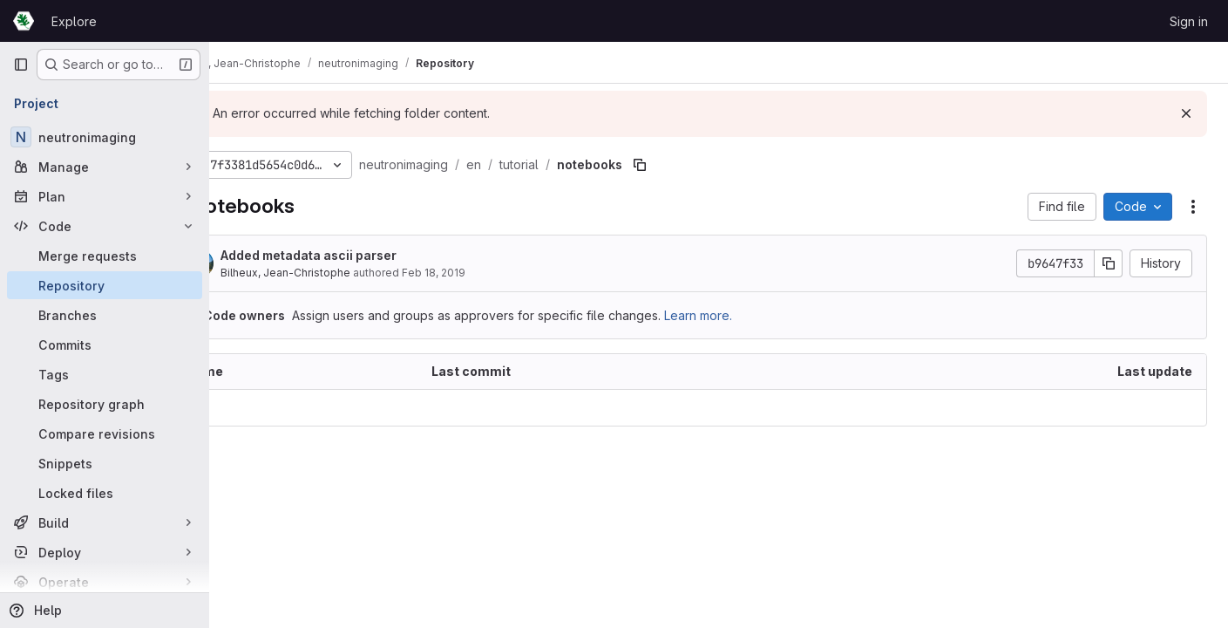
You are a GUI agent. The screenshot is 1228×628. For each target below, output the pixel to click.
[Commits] (104, 344)
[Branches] (104, 315)
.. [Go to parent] (247, 407)
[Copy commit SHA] (1109, 263)
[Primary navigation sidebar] (21, 64)
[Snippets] (104, 463)
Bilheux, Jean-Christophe (345, 272)
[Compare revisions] (104, 433)
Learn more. (757, 315)
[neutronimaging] (104, 137)
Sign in (1189, 21)
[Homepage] (23, 21)
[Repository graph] (104, 404)
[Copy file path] (699, 165)
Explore (74, 21)
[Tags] (104, 374)
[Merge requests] (104, 256)
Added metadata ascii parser (368, 255)
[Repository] (104, 285)
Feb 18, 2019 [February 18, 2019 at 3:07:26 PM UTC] (493, 272)
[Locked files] (104, 493)
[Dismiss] (1186, 113)
